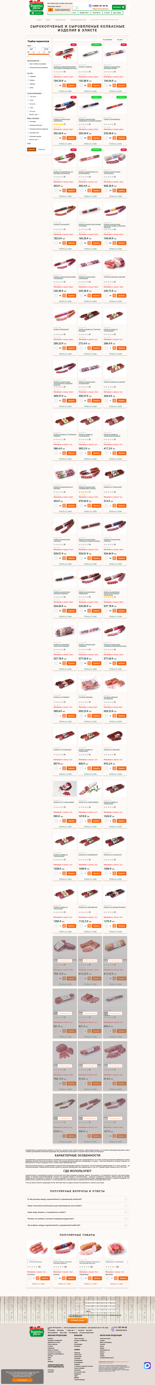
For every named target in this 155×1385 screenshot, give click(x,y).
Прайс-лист (84, 13)
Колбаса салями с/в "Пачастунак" (61, 908)
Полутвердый (78, 1362)
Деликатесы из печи (54, 1342)
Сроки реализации (34, 93)
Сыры (77, 1349)
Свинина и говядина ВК (55, 1340)
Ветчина (50, 1356)
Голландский (78, 1360)
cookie (30, 1374)
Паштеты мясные (53, 1350)
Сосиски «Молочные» (34, 1262)
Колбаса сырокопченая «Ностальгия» (112, 172)
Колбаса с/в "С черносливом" (64, 802)
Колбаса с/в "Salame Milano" (89, 802)
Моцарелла (77, 1374)
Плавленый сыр (105, 1350)
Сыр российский (79, 1368)
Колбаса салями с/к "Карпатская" (86, 750)
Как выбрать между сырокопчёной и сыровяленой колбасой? (77, 1225)
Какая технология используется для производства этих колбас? (77, 1205)
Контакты (96, 13)
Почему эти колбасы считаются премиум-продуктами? (77, 1218)
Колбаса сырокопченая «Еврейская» (62, 120)
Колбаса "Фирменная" (61, 329)
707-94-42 (119, 1327)
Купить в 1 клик (65, 91)
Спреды (102, 1340)
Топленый (77, 1358)
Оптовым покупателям (86, 1332)
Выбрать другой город (62, 10)
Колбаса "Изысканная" (62, 224)
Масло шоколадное (106, 1342)
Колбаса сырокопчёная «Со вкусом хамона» (88, 172)
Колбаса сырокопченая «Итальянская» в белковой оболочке (63, 383)
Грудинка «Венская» (86, 697)
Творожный (77, 1356)
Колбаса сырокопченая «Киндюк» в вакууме (62, 592)
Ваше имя (78, 1301)
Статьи (107, 13)
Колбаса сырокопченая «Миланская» (87, 592)
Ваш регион (79, 1311)
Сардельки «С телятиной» (114, 1262)
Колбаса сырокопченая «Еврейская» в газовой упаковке (90, 120)
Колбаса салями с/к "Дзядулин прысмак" (89, 330)
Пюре (76, 1342)
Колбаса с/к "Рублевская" (63, 749)
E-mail (77, 1308)
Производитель (33, 60)
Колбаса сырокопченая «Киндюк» (112, 540)
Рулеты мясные (52, 1344)
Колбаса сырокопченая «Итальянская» (87, 382)
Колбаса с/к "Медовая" (112, 749)
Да (50, 10)
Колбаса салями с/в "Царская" (114, 382)
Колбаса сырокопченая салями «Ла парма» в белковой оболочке (65, 67)
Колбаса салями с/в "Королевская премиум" (112, 435)
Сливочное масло (105, 1338)
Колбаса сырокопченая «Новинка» (87, 645)
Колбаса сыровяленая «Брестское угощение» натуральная (111, 593)
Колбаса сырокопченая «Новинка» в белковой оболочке (115, 645)
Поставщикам (73, 1332)
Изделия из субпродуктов (56, 1354)
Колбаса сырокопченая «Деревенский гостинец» (87, 487)
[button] (27, 1262)
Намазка (50, 1361)
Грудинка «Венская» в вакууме (114, 277)
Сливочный (77, 1354)
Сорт (29, 143)
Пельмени (51, 1370)
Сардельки (51, 1348)
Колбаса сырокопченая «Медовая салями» (112, 67)
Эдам (76, 1376)
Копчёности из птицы (54, 1352)
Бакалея (78, 1335)
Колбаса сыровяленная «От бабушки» (63, 487)
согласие (75, 1315)
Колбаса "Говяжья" (85, 67)
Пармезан (77, 1353)
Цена (29, 45)
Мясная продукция (57, 1335)
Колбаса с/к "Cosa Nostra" (113, 855)
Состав (30, 73)
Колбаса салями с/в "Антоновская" (111, 330)
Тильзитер (77, 1370)
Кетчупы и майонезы (80, 1340)
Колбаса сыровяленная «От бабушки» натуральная (63, 172)
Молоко (102, 1352)
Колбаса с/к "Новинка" (61, 697)
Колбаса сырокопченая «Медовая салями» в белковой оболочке (114, 225)
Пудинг (102, 1348)
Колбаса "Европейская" (112, 119)
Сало (49, 1359)
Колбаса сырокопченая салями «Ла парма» (90, 225)
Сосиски (50, 1346)
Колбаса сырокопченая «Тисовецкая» (87, 277)
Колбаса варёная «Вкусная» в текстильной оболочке (89, 1262)
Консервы (77, 1346)
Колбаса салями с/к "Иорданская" (111, 803)
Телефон (78, 1305)
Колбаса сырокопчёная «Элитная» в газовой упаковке (89, 540)
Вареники (51, 1372)
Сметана (102, 1344)
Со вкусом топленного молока (83, 1366)
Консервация (78, 1344)
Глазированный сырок (107, 1357)
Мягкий (76, 1378)
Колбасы (50, 1338)
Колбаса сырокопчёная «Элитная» (62, 540)
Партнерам (60, 1330)
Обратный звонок (100, 9)
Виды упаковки (33, 118)
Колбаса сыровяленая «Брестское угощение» (61, 645)
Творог (102, 1346)
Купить (71, 85)
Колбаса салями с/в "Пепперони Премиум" (65, 435)
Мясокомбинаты (53, 1332)
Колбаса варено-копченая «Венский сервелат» (62, 1262)
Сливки (102, 1356)
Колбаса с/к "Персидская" (113, 487)
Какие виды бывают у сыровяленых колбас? (77, 1212)
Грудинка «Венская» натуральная (111, 697)
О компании (51, 1330)
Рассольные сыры (79, 1372)
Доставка (117, 13)
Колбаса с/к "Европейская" (88, 907)
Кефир (102, 1354)
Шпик (49, 1357)
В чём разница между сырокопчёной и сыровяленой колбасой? (77, 1199)
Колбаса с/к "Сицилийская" (88, 855)
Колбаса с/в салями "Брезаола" (115, 907)
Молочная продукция (111, 1335)
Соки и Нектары (79, 1338)
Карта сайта (63, 1332)
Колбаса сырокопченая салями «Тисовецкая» (65, 277)
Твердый (77, 1364)
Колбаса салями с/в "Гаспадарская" (86, 435)
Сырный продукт (79, 1379)
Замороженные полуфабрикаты (56, 1366)
